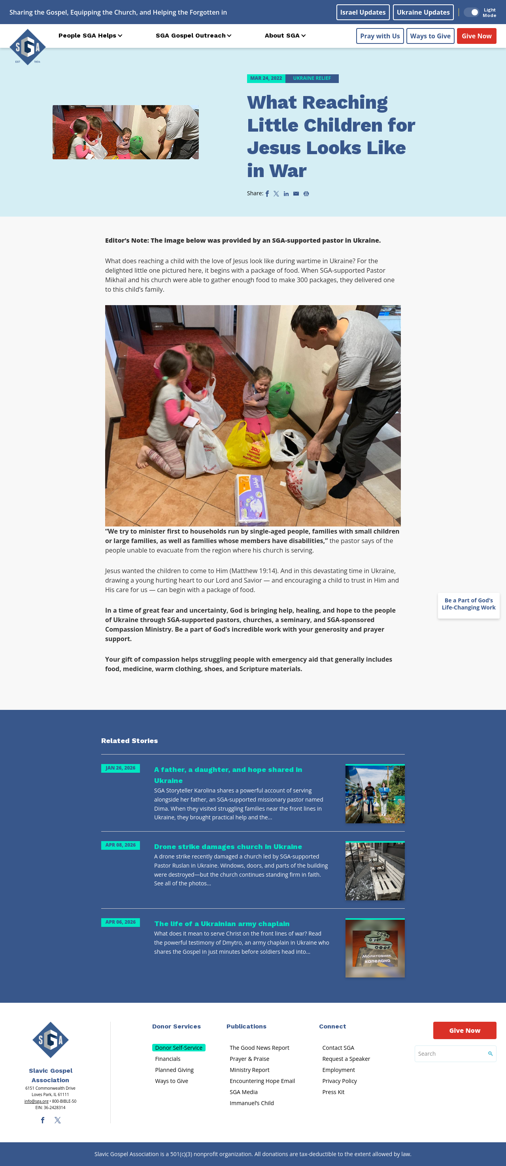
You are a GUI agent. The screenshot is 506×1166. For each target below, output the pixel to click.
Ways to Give (430, 36)
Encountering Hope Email (262, 1081)
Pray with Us (380, 36)
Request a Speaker (346, 1058)
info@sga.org (37, 1101)
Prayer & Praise (249, 1058)
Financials (168, 1058)
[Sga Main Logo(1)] (50, 1040)
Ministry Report (249, 1070)
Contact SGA (338, 1047)
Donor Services (176, 1026)
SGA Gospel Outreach (191, 35)
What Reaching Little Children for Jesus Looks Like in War (331, 136)
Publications (246, 1026)
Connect (332, 1026)
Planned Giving (174, 1070)
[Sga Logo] (27, 47)
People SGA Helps (87, 35)
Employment (338, 1070)
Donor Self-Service (179, 1047)
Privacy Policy (339, 1081)
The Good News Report (259, 1047)
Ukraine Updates (423, 12)
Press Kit (333, 1092)
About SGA (282, 35)
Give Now (477, 36)
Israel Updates (363, 12)
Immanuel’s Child (252, 1103)
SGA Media (244, 1092)
